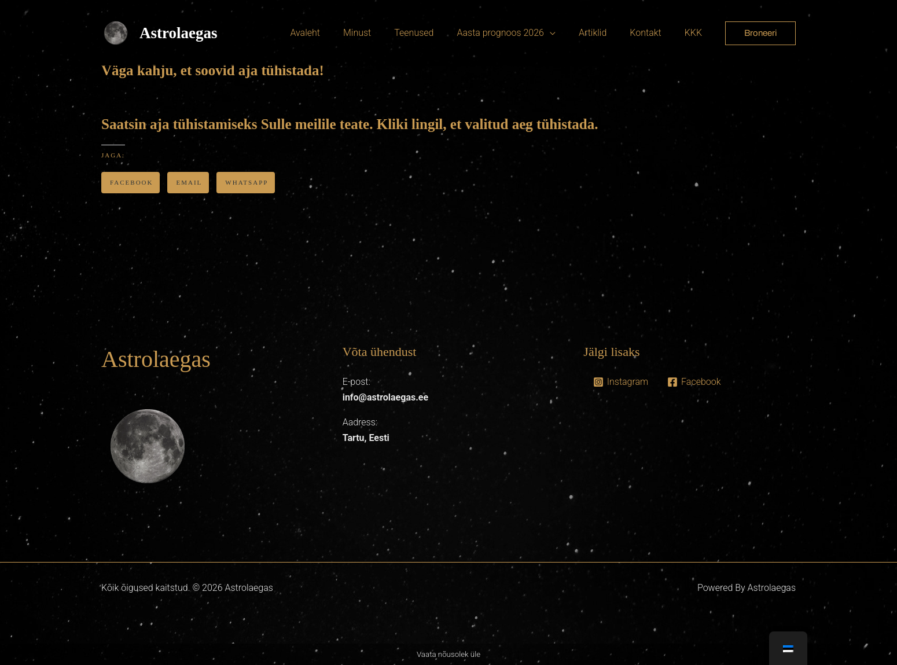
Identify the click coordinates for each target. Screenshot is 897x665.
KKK (695, 32)
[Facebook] (694, 382)
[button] (760, 33)
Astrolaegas (178, 33)
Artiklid (604, 32)
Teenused (434, 32)
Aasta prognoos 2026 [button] (516, 32)
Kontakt (652, 32)
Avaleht (335, 32)
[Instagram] (620, 382)
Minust (382, 32)
